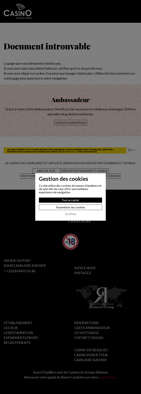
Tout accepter (70, 200)
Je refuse (70, 213)
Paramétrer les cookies (70, 207)
